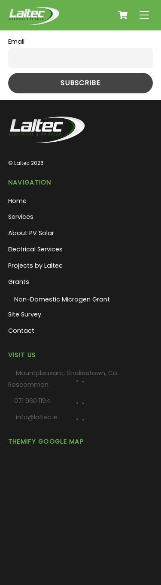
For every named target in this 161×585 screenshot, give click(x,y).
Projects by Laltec (35, 265)
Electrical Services (35, 249)
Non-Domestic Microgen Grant (62, 299)
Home (17, 201)
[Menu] (144, 15)
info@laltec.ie (37, 417)
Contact (21, 330)
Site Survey (24, 314)
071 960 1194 (32, 401)
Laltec (22, 163)
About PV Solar (31, 233)
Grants (18, 282)
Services (20, 216)
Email (16, 41)
